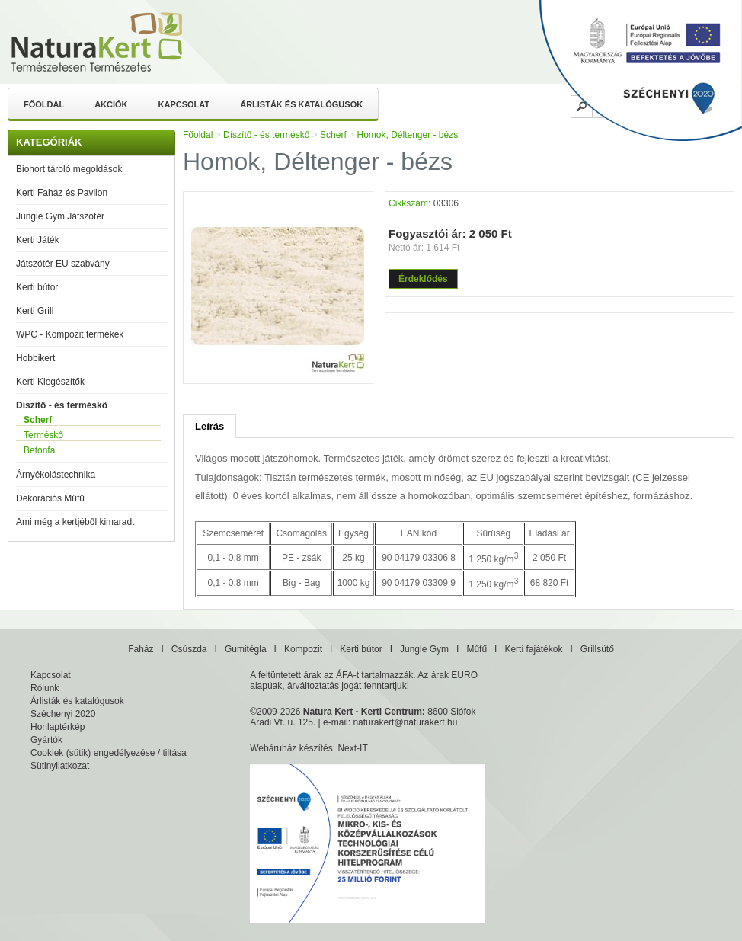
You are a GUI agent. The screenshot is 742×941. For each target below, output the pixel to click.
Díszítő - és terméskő (61, 405)
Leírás (209, 426)
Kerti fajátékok (533, 649)
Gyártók (46, 740)
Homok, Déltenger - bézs (407, 135)
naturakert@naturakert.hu (405, 722)
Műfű (476, 649)
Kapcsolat (184, 104)
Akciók (110, 104)
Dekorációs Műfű (50, 498)
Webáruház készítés (291, 748)
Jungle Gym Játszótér (60, 216)
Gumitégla (246, 649)
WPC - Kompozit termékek (69, 334)
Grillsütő (597, 649)
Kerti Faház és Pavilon (61, 192)
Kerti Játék (37, 240)
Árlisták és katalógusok (301, 104)
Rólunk (44, 688)
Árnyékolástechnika (55, 474)
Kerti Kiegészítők (50, 381)
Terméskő (43, 435)
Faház (140, 649)
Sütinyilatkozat (59, 765)
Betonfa (39, 450)
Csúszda (189, 649)
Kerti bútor (37, 287)
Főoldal (44, 104)
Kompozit (303, 649)
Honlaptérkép (57, 727)
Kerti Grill (34, 311)
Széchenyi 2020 (62, 714)
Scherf (38, 419)
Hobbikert (35, 358)
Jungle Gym (424, 649)
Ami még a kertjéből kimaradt (75, 522)
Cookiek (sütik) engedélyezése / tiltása (108, 752)
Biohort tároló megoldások (69, 169)
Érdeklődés (423, 279)
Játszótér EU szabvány (63, 263)
